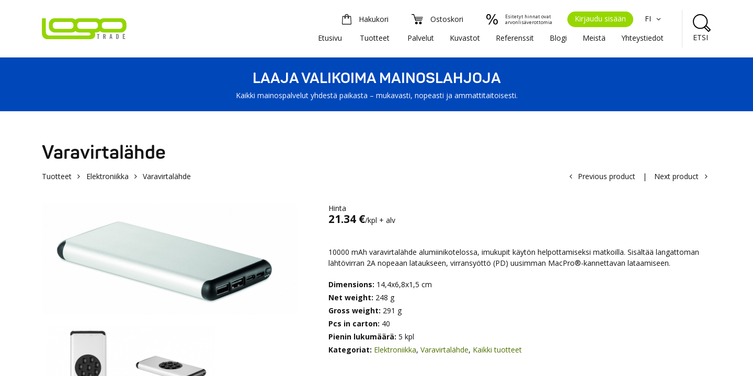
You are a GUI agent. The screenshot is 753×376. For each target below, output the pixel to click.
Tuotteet (375, 38)
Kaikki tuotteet (497, 350)
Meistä (594, 38)
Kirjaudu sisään (600, 19)
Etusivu (330, 38)
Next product (676, 176)
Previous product (606, 176)
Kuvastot (465, 38)
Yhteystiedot (642, 38)
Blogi (558, 38)
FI (654, 19)
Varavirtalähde (444, 350)
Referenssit (515, 38)
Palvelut (420, 38)
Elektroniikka (107, 176)
